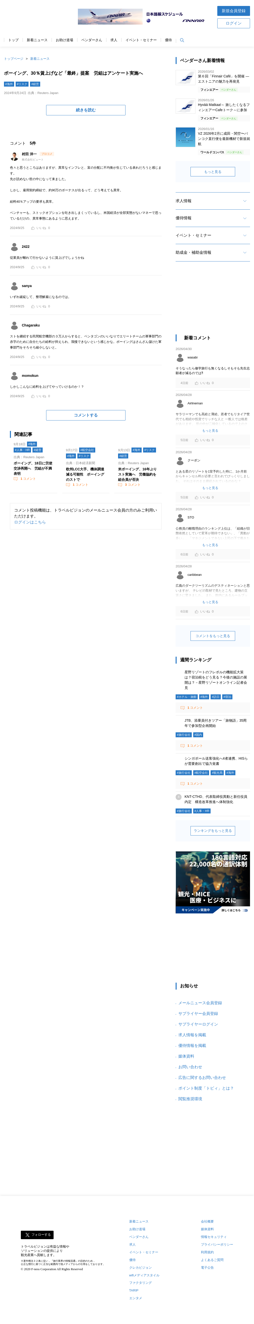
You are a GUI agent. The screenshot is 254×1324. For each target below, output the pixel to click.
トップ (13, 40)
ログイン (234, 23)
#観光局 (217, 773)
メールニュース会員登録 (200, 1003)
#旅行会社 (183, 735)
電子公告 (207, 1267)
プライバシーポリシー (217, 1244)
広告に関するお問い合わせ (202, 1077)
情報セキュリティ (214, 1237)
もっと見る (213, 172)
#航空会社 (87, 450)
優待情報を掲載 (192, 1045)
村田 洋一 (30, 154)
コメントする (86, 415)
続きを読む (86, 110)
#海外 (9, 84)
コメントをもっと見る (212, 636)
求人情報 (183, 201)
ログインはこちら (30, 522)
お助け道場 (64, 40)
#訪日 (216, 697)
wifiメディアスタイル (144, 1275)
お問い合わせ (190, 1067)
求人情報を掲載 (192, 1035)
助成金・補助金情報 (193, 252)
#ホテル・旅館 (186, 697)
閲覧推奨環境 (190, 1099)
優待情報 (183, 218)
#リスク (22, 84)
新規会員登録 (234, 11)
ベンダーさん (91, 40)
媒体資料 (186, 1056)
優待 (168, 40)
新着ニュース (37, 40)
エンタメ (135, 1298)
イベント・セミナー (141, 40)
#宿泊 (227, 697)
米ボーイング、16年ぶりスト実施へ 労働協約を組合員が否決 (137, 474)
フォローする (41, 1234)
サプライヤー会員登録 (198, 1013)
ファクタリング (140, 1283)
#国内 (198, 735)
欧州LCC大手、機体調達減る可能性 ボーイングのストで (85, 474)
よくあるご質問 (212, 1260)
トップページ (13, 59)
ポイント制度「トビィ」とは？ (206, 1088)
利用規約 (207, 1252)
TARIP (133, 1290)
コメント (28, 479)
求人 (113, 40)
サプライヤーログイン (198, 1024)
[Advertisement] (213, 302)
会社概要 (207, 1221)
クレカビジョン (140, 1267)
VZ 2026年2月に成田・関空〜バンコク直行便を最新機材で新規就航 (224, 138)
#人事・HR (22, 450)
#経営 (35, 84)
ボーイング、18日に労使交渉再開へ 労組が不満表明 (33, 468)
